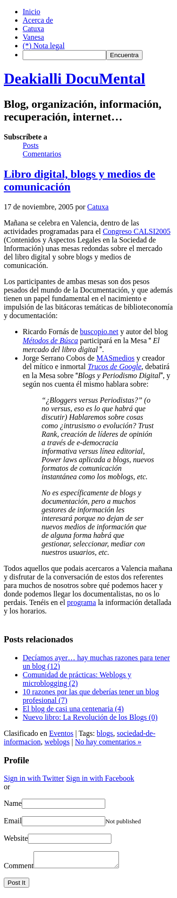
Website (16, 838)
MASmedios (115, 358)
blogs (105, 733)
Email (13, 821)
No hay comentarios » (108, 742)
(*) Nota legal (44, 46)
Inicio (31, 12)
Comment (19, 868)
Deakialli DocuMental (74, 78)
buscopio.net (99, 332)
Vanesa (33, 37)
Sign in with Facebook (100, 778)
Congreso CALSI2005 (137, 231)
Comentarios (42, 154)
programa (81, 602)
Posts (31, 145)
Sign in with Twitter (34, 778)
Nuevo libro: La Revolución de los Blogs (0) (90, 717)
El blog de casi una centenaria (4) (73, 709)
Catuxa (33, 29)
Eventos (61, 733)
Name (13, 803)
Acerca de (38, 20)
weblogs (56, 742)
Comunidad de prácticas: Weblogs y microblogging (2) (77, 679)
